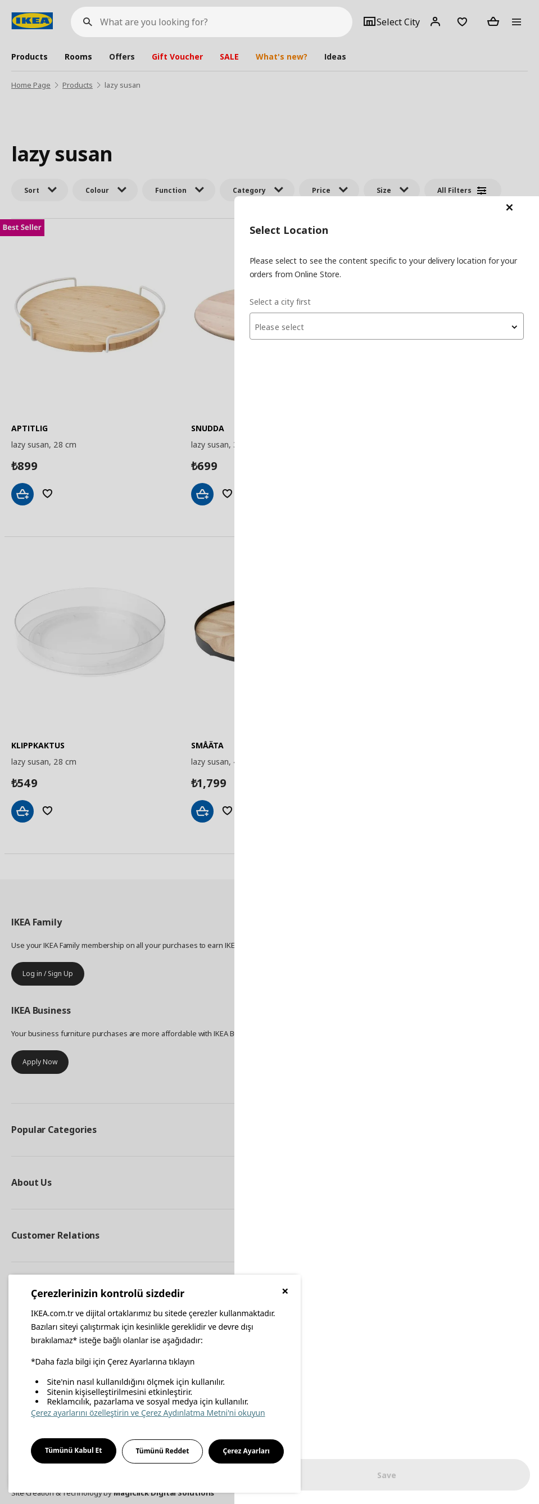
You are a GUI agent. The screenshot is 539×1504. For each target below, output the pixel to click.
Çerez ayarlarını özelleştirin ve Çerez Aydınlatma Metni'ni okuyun (148, 1412)
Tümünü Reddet (162, 1451)
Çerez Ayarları (246, 1451)
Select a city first (315, 105)
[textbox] (404, 131)
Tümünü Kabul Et (73, 1450)
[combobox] (404, 129)
